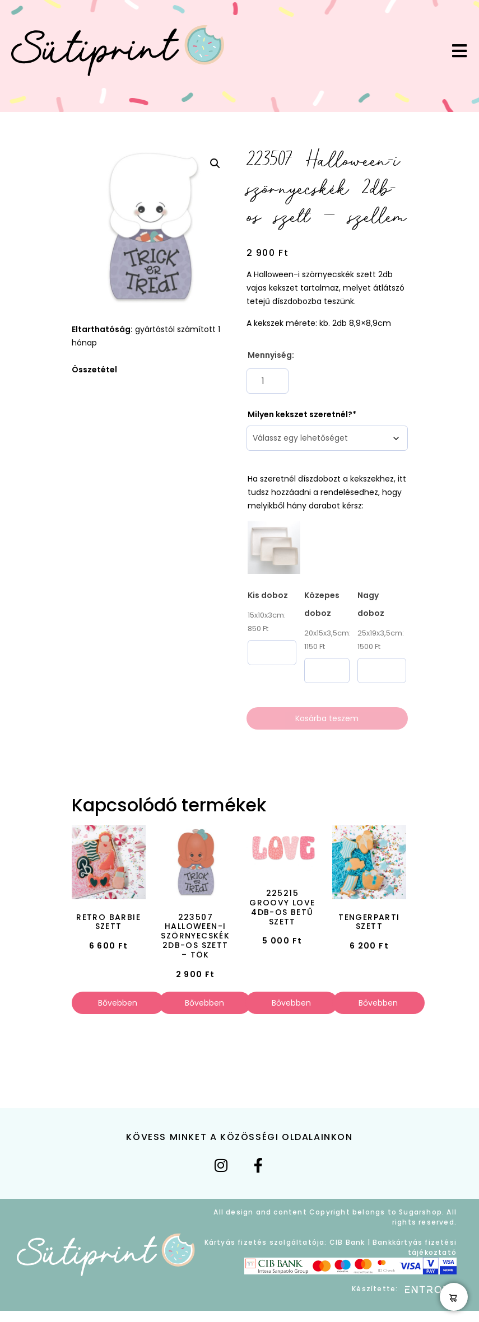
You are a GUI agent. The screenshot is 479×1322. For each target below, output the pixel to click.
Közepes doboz (322, 604)
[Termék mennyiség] (268, 381)
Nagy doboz (370, 604)
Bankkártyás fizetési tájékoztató (415, 1247)
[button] (215, 163)
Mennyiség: (271, 355)
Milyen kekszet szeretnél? (300, 414)
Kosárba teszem (327, 718)
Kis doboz (268, 595)
